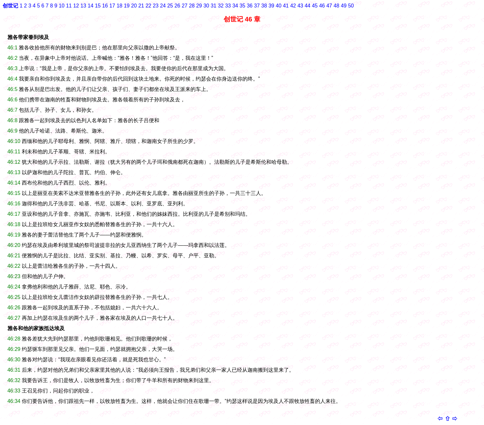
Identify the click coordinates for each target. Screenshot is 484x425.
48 (336, 5)
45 (315, 5)
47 (329, 5)
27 (185, 5)
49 (344, 5)
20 (134, 5)
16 (105, 5)
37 (257, 5)
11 (69, 5)
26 (177, 5)
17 (112, 5)
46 (322, 5)
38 (264, 5)
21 (141, 5)
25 (170, 5)
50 (351, 5)
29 (199, 5)
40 (278, 5)
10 (62, 5)
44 (307, 5)
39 (271, 5)
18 (120, 5)
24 (163, 5)
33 (228, 5)
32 (221, 5)
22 (148, 5)
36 (250, 5)
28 (192, 5)
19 (127, 5)
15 (98, 5)
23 (156, 5)
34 (235, 5)
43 (300, 5)
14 (91, 5)
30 (206, 5)
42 (293, 5)
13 (83, 5)
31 (213, 5)
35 (242, 5)
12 (76, 5)
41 (286, 5)
